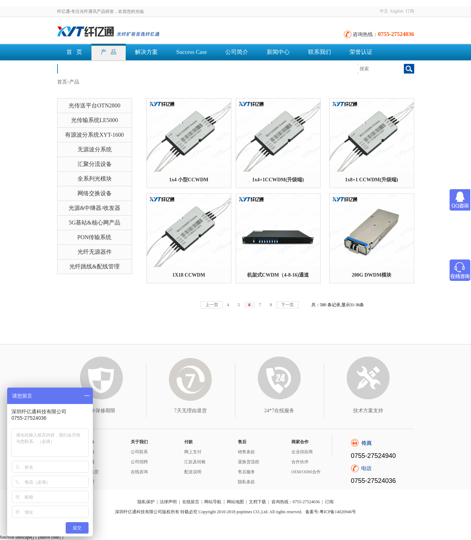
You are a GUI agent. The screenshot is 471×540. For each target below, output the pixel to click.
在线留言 (190, 501)
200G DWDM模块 (371, 275)
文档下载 (77, 68)
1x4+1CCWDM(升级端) (278, 179)
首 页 (74, 52)
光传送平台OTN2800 (94, 105)
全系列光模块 (94, 179)
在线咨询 (139, 471)
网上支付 (192, 451)
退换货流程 (248, 461)
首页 (62, 82)
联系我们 (319, 52)
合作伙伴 (300, 461)
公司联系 (139, 451)
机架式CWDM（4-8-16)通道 (278, 275)
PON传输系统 (94, 237)
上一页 (211, 304)
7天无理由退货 (190, 410)
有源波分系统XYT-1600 (94, 135)
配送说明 (192, 471)
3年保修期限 (101, 410)
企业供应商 (302, 451)
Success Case (191, 52)
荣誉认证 (361, 52)
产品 (74, 82)
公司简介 (236, 52)
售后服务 (246, 471)
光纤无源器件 (94, 252)
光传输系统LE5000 (94, 120)
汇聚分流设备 (94, 164)
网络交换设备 (94, 193)
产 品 (108, 52)
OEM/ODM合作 (306, 471)
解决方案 (146, 52)
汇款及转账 (195, 461)
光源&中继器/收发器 (94, 208)
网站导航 (212, 501)
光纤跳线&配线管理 (94, 266)
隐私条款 (246, 481)
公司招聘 (139, 461)
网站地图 (235, 501)
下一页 (287, 304)
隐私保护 (146, 501)
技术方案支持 (368, 410)
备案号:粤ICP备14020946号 (330, 511)
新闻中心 (278, 52)
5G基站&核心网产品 (94, 222)
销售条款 (246, 451)
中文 (384, 11)
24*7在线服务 (279, 410)
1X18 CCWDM (188, 275)
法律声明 (168, 501)
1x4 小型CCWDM (188, 179)
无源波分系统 (94, 149)
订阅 (410, 11)
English (397, 11)
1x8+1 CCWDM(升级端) (371, 179)
